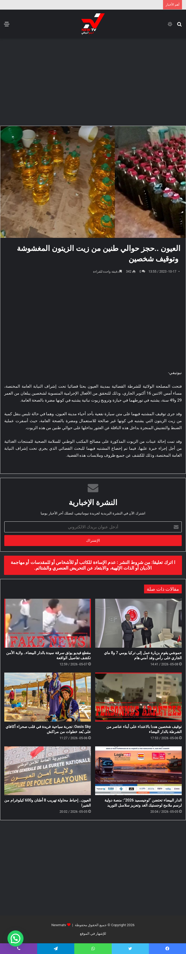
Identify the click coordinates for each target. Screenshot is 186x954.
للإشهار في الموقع (93, 934)
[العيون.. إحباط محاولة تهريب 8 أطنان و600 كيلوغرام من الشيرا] (47, 770)
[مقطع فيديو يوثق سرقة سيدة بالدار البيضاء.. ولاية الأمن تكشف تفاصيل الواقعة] (47, 623)
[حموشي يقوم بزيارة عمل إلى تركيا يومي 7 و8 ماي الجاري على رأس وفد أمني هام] (138, 623)
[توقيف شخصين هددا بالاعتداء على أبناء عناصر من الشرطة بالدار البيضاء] (138, 697)
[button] (15, 938)
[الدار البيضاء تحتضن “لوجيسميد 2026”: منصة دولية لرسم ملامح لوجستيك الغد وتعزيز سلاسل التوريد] (138, 770)
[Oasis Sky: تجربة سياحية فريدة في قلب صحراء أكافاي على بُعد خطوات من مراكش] (47, 697)
